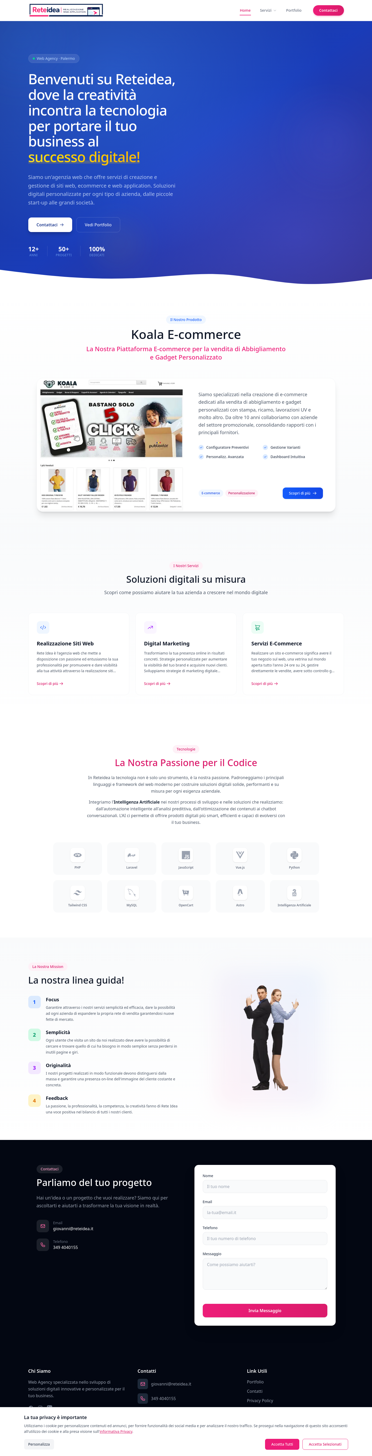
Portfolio (294, 10)
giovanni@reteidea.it (73, 1228)
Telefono (210, 1227)
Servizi (268, 10)
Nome (208, 1175)
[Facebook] (30, 1407)
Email (207, 1201)
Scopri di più (303, 497)
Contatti (254, 1391)
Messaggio (212, 1253)
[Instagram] (40, 1407)
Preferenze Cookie (264, 1410)
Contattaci (328, 10)
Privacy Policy (260, 1400)
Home (245, 10)
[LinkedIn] (49, 1407)
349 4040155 (65, 1247)
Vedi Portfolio (98, 225)
